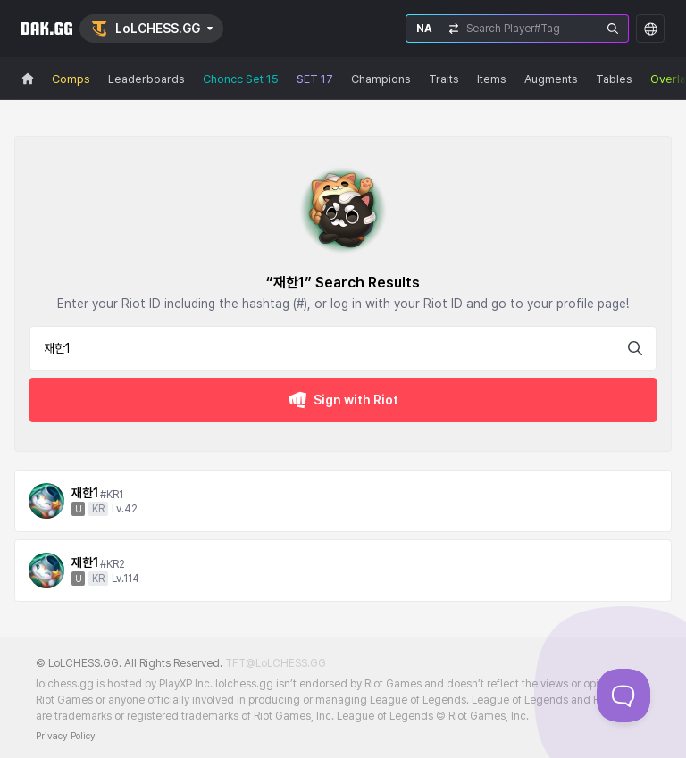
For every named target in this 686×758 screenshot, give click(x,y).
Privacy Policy (66, 736)
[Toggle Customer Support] (623, 695)
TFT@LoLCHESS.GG (275, 663)
